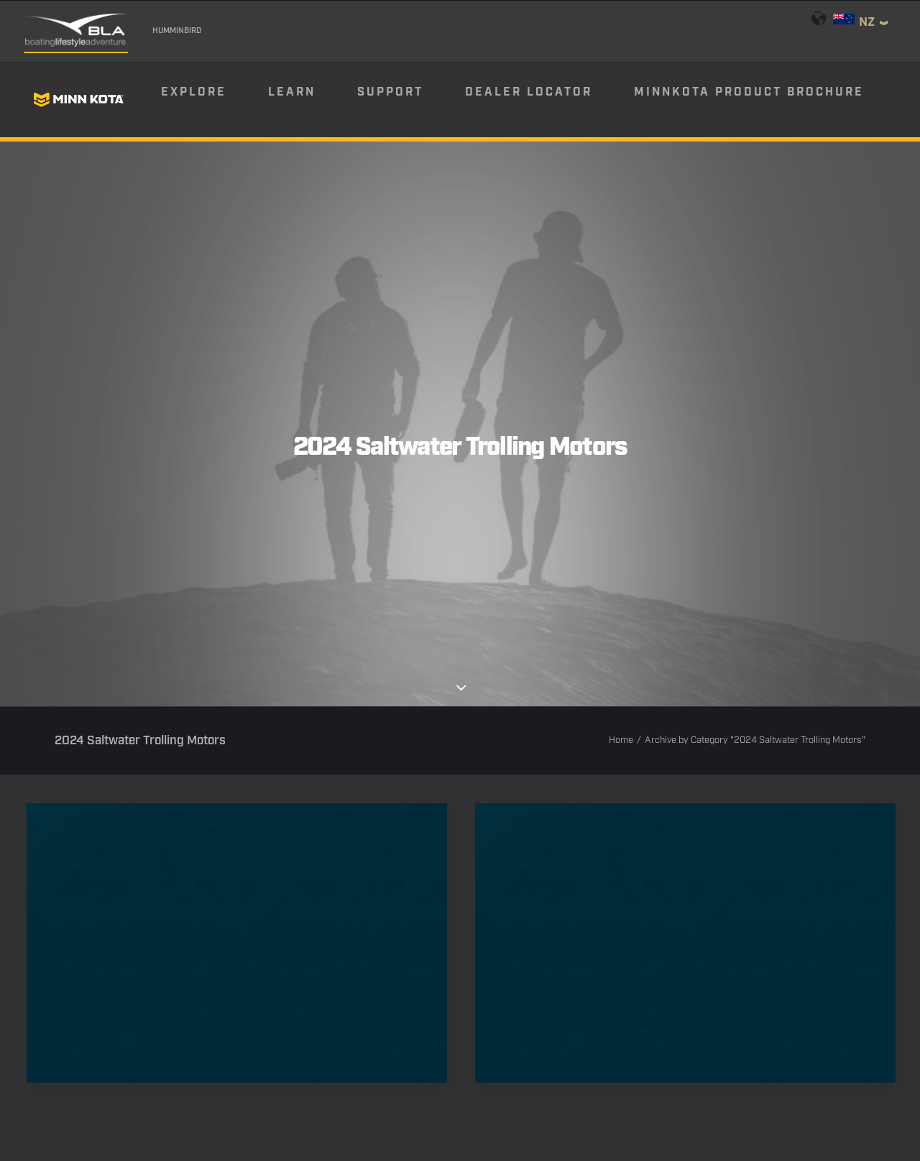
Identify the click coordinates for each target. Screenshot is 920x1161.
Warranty (297, 1076)
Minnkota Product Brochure (749, 92)
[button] (237, 665)
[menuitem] (213, 100)
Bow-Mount (237, 836)
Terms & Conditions (584, 1076)
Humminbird (176, 31)
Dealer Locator (528, 92)
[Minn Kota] (78, 100)
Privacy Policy (382, 1076)
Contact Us (222, 1076)
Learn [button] (292, 92)
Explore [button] (193, 92)
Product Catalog (570, 1042)
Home (621, 463)
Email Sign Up (460, 1042)
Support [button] (390, 92)
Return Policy (476, 1076)
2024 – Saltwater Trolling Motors (685, 836)
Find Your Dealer (351, 1042)
